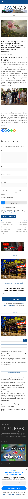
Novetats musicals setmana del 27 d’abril (11, 367)
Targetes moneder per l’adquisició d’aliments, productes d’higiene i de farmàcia (12, 387)
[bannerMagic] (13, 259)
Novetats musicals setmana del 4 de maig (11, 351)
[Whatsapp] (11, 130)
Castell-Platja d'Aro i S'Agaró (8, 39)
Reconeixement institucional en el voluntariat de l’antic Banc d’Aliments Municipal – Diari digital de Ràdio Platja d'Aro (13, 384)
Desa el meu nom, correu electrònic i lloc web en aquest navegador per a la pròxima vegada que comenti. (13, 192)
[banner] (14, 10)
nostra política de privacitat (11, 494)
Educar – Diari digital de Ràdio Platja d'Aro (11, 409)
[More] (14, 130)
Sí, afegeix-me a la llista (8, 207)
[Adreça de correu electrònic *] (14, 483)
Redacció (3, 54)
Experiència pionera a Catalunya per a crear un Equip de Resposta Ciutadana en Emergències (12, 404)
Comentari (4, 150)
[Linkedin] (8, 130)
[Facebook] (2, 130)
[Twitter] (5, 130)
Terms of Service (18, 212)
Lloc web (3, 182)
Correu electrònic (6, 174)
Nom (2, 166)
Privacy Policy (8, 212)
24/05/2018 (10, 54)
